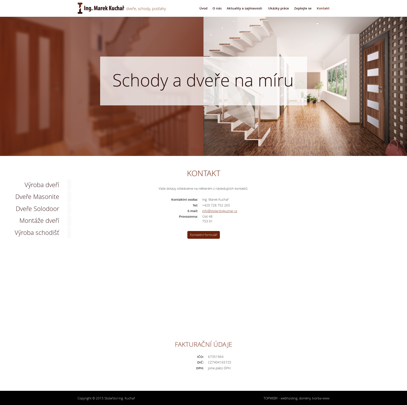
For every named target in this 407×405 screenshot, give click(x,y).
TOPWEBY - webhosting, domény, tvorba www (296, 398)
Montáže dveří (39, 220)
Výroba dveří (42, 185)
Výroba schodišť (37, 232)
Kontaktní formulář (203, 235)
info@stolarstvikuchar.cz (219, 211)
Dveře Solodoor (37, 209)
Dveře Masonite (37, 196)
